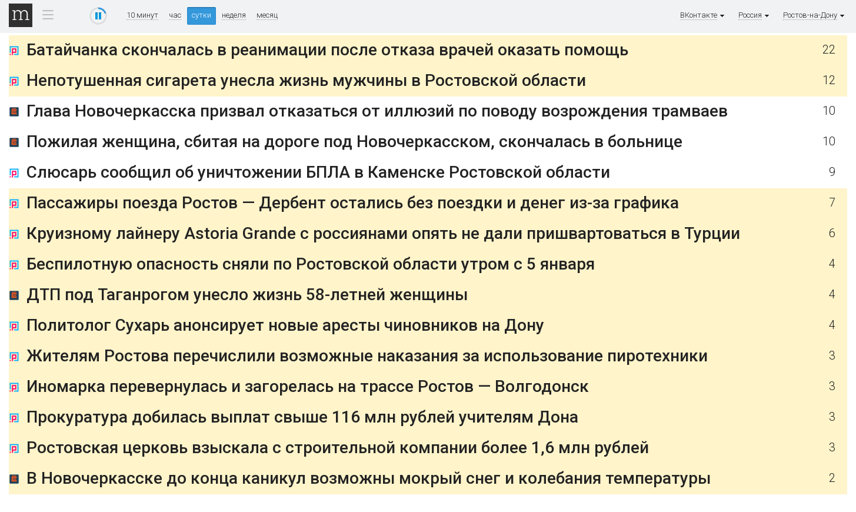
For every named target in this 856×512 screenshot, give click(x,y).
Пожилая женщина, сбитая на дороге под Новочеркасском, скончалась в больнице (354, 141)
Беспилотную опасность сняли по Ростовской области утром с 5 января (310, 264)
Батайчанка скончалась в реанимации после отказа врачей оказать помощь (327, 49)
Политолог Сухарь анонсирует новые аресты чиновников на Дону (285, 325)
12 (828, 80)
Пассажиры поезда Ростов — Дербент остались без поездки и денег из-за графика (352, 202)
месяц (267, 15)
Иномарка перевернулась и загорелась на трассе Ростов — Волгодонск (307, 386)
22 (828, 49)
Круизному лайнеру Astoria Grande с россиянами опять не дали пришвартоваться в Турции (383, 233)
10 (828, 111)
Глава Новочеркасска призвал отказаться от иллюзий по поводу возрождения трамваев (377, 111)
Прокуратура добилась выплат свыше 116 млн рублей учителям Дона (302, 417)
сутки (201, 15)
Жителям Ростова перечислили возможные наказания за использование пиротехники (367, 355)
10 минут (142, 15)
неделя (234, 15)
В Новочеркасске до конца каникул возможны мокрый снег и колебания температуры (368, 478)
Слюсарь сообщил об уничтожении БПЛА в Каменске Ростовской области (318, 172)
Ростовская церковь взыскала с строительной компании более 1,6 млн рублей (337, 447)
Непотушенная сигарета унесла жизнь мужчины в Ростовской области (306, 80)
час (175, 15)
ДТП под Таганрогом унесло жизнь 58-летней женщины (247, 294)
